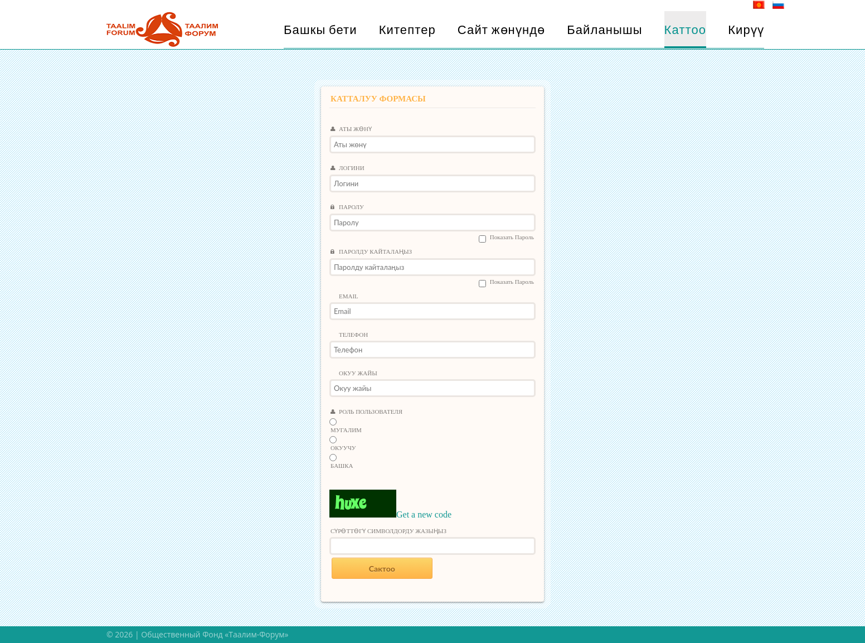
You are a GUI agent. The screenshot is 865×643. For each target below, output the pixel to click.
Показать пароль (512, 237)
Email (348, 296)
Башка (342, 466)
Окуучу (343, 448)
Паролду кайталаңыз (371, 252)
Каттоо (685, 29)
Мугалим (346, 430)
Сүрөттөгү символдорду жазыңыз (388, 531)
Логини (348, 168)
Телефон (353, 335)
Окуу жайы (358, 373)
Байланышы (604, 29)
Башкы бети (320, 29)
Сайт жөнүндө (501, 29)
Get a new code (423, 514)
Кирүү (746, 29)
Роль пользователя (366, 412)
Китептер (407, 29)
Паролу (347, 207)
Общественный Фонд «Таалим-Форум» (214, 634)
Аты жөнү (351, 129)
